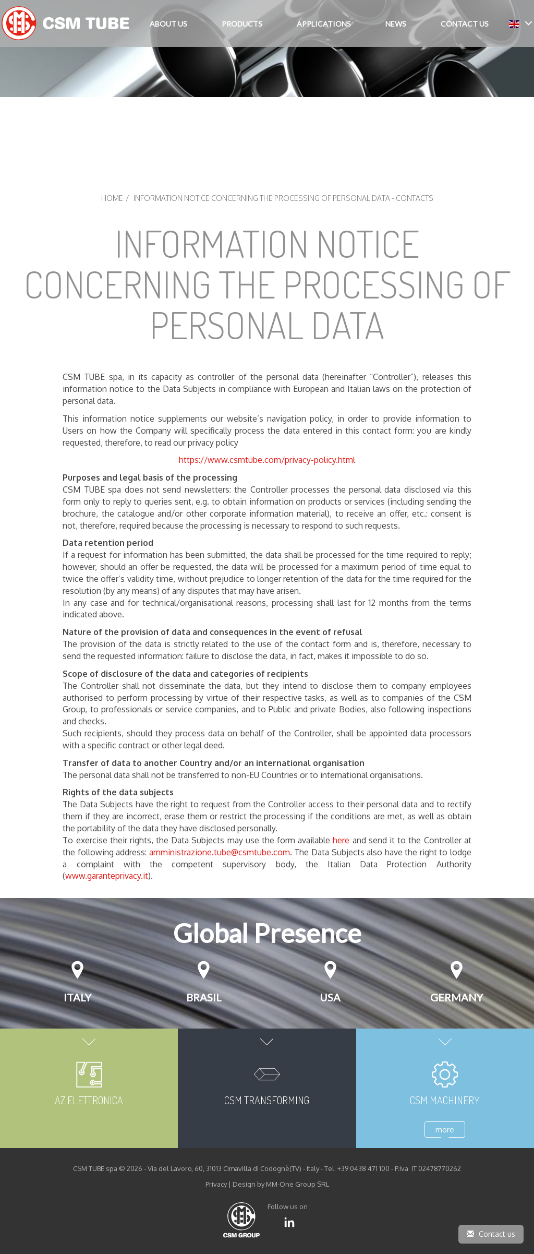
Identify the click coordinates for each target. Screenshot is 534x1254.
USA (330, 997)
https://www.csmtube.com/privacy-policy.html (267, 460)
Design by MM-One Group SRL (281, 1184)
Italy (77, 997)
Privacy (216, 1184)
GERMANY (456, 997)
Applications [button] (324, 23)
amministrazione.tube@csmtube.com (219, 852)
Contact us (491, 1233)
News (395, 23)
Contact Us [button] (465, 23)
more (444, 1129)
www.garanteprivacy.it (106, 875)
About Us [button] (168, 23)
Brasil (204, 997)
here (342, 840)
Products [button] (242, 23)
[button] (520, 23)
